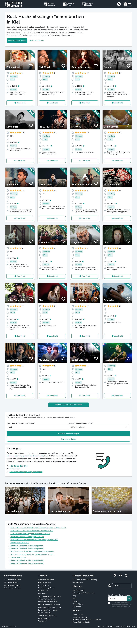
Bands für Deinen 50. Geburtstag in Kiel (26, 545)
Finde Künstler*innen (17, 40)
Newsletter (77, 607)
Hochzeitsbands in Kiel (19, 542)
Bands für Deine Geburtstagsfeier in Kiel (27, 536)
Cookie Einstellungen (128, 626)
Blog (74, 596)
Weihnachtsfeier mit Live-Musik (49, 596)
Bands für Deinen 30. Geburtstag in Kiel (26, 560)
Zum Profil (21, 103)
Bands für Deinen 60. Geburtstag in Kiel (26, 548)
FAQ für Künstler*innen (12, 580)
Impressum (100, 626)
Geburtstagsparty (44, 582)
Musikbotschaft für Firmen (47, 602)
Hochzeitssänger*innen (46, 588)
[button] (127, 4)
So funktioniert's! (37, 40)
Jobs (74, 598)
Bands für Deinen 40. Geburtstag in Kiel (26, 563)
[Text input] (117, 598)
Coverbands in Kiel (18, 557)
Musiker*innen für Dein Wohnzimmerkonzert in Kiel (31, 531)
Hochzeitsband (43, 585)
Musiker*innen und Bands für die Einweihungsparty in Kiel (34, 539)
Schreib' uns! (15, 469)
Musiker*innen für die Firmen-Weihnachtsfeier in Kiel (32, 551)
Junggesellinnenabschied (47, 615)
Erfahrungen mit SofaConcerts (83, 593)
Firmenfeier (42, 593)
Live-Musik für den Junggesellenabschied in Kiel (30, 534)
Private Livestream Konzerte (48, 610)
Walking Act (42, 621)
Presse (75, 601)
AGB (117, 626)
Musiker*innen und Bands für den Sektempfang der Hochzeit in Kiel (38, 528)
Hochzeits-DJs (43, 591)
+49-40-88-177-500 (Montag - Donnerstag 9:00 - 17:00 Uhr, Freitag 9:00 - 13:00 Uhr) (87, 619)
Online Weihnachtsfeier (46, 599)
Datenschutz (110, 626)
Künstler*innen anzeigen (68, 433)
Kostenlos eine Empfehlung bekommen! (26, 471)
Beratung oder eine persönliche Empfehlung (25, 456)
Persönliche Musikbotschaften (49, 604)
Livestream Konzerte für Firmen (49, 607)
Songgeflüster (78, 582)
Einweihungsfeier (44, 618)
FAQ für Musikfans (11, 582)
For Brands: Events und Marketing (85, 580)
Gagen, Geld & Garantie (12, 585)
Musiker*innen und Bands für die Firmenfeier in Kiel (31, 554)
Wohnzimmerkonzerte (46, 580)
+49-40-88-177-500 (19, 466)
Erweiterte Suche (68, 439)
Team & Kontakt (78, 590)
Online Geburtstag (44, 613)
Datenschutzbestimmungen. (120, 607)
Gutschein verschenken (12, 588)
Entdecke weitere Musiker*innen (68, 404)
